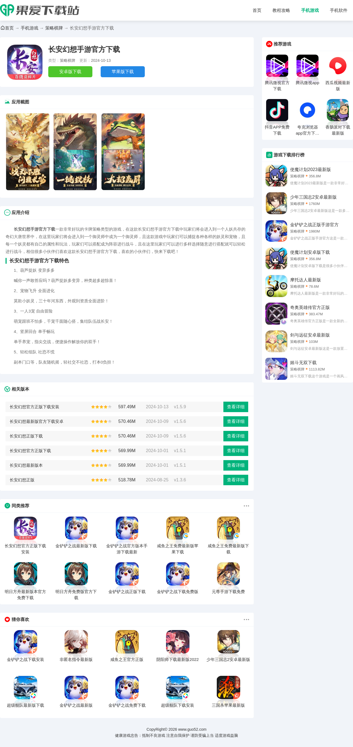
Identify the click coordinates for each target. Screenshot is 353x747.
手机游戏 (310, 10)
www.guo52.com (192, 729)
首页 (257, 10)
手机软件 (338, 10)
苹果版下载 (123, 71)
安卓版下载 (70, 71)
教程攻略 (281, 10)
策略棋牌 (54, 28)
